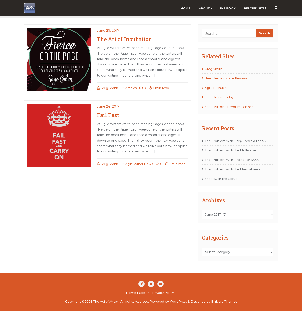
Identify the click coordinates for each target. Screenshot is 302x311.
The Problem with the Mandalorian (232, 169)
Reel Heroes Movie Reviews (226, 78)
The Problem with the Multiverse (230, 150)
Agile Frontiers (216, 88)
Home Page (135, 293)
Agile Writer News (137, 164)
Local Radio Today (219, 97)
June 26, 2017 (108, 30)
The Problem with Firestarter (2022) (233, 160)
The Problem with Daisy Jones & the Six (235, 141)
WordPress (178, 301)
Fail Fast (108, 115)
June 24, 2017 (108, 106)
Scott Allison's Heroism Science (229, 107)
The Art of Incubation (124, 39)
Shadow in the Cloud (221, 179)
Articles (129, 88)
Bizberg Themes (224, 301)
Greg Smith (107, 88)
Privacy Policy (163, 293)
